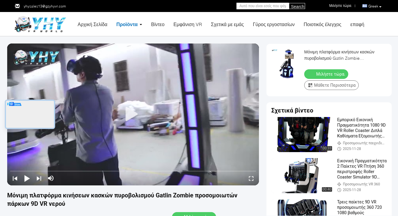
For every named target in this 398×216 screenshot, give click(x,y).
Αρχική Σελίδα (92, 24)
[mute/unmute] (51, 178)
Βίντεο (158, 24)
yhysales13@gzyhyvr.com (45, 6)
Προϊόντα (127, 24)
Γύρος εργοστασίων (274, 24)
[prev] (15, 178)
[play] (133, 114)
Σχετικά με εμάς (227, 24)
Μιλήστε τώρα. (326, 74)
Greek (375, 6)
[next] (39, 178)
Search (297, 6)
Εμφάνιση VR (188, 24)
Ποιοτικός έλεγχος (322, 24)
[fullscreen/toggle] (251, 178)
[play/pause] (27, 178)
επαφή (357, 24)
